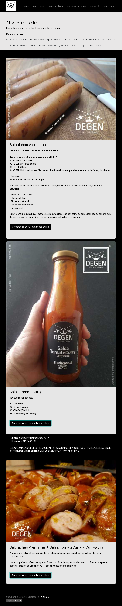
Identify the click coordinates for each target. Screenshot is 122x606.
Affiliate (45, 597)
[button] (99, 6)
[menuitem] (25, 6)
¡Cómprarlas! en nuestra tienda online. (30, 226)
